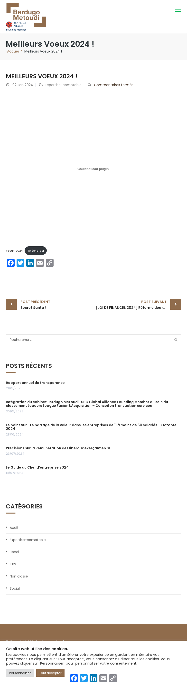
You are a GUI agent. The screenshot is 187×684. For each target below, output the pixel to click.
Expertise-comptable (64, 84)
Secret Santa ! (55, 304)
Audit (14, 527)
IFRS (13, 564)
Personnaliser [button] (20, 673)
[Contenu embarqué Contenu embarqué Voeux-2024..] (93, 169)
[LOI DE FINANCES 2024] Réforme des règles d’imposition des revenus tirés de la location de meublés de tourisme (138, 304)
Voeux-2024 (14, 251)
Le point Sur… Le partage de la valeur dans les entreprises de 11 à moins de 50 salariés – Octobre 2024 (91, 427)
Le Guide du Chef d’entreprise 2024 (37, 467)
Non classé (19, 576)
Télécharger (36, 251)
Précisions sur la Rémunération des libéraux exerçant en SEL (59, 448)
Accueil (13, 51)
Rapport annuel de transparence (35, 382)
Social (15, 588)
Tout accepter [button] (50, 673)
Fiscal (14, 552)
